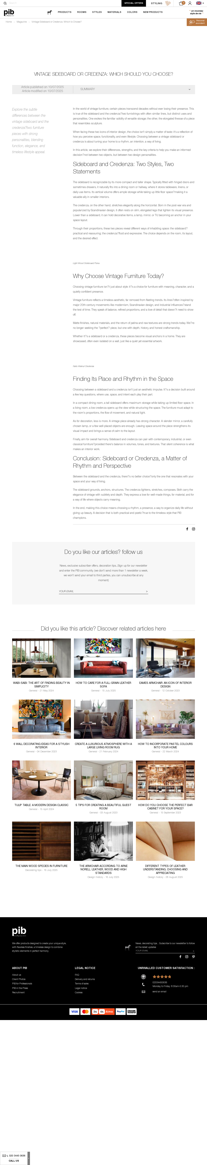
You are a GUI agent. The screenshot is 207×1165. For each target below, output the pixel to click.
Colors (132, 12)
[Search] (5, 3)
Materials (114, 12)
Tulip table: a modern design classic (41, 961)
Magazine (22, 22)
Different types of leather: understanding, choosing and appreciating (165, 1025)
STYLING (161, 3)
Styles (97, 12)
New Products (153, 12)
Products (64, 12)
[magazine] (49, 12)
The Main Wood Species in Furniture (41, 1022)
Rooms (81, 12)
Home (9, 22)
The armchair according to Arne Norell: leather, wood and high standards (103, 1025)
